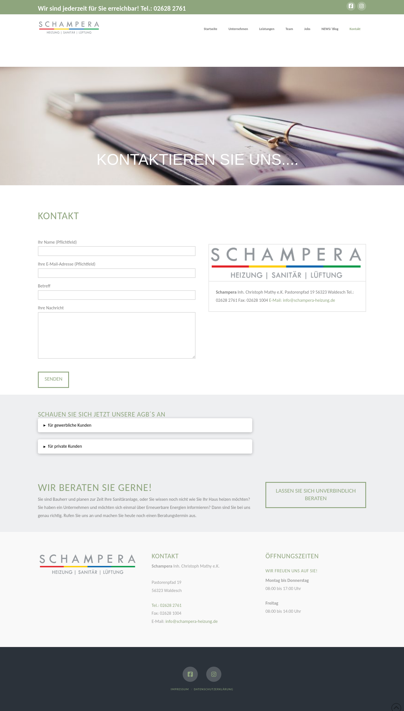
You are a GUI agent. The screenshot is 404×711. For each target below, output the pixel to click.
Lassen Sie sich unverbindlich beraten (316, 494)
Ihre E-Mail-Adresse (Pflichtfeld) (117, 268)
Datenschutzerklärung (213, 689)
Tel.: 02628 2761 (167, 605)
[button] (145, 425)
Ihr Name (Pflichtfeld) (117, 247)
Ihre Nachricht (117, 312)
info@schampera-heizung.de (191, 621)
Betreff (117, 290)
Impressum (180, 689)
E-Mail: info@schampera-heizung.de (302, 300)
